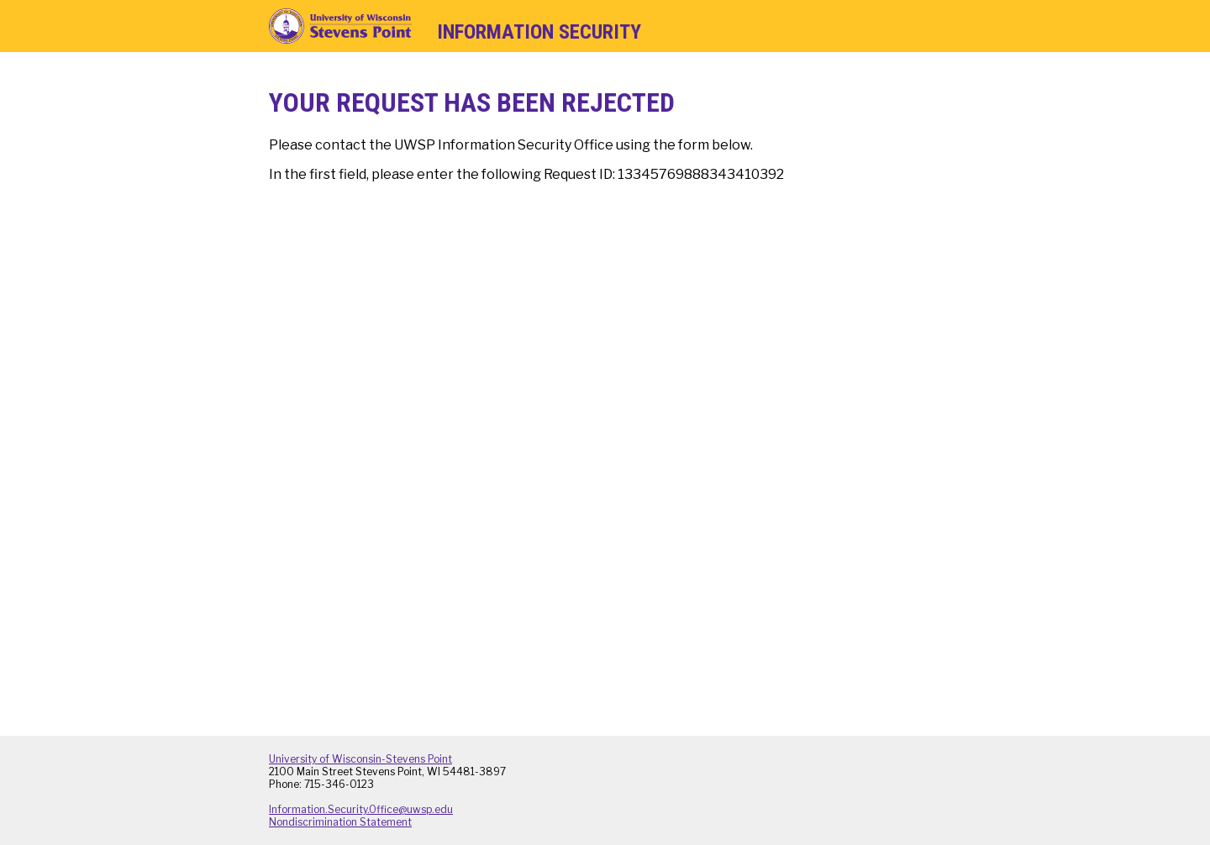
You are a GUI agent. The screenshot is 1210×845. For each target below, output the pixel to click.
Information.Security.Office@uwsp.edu (361, 809)
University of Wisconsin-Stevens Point (360, 759)
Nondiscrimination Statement (340, 822)
